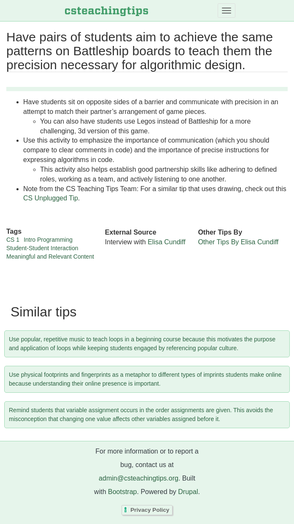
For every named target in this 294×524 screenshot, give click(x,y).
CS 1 (12, 239)
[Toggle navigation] (226, 10)
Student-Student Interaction (42, 248)
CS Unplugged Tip (50, 198)
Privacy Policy (149, 510)
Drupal (188, 491)
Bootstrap (122, 491)
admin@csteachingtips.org (138, 478)
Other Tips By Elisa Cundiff (238, 242)
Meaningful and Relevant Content (50, 256)
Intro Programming (48, 239)
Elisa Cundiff (167, 242)
